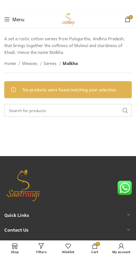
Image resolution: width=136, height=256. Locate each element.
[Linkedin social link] (74, 5)
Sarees (51, 63)
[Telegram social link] (81, 5)
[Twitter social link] (60, 5)
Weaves (30, 63)
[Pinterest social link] (67, 5)
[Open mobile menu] (14, 19)
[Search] (68, 110)
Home (10, 63)
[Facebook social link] (54, 5)
